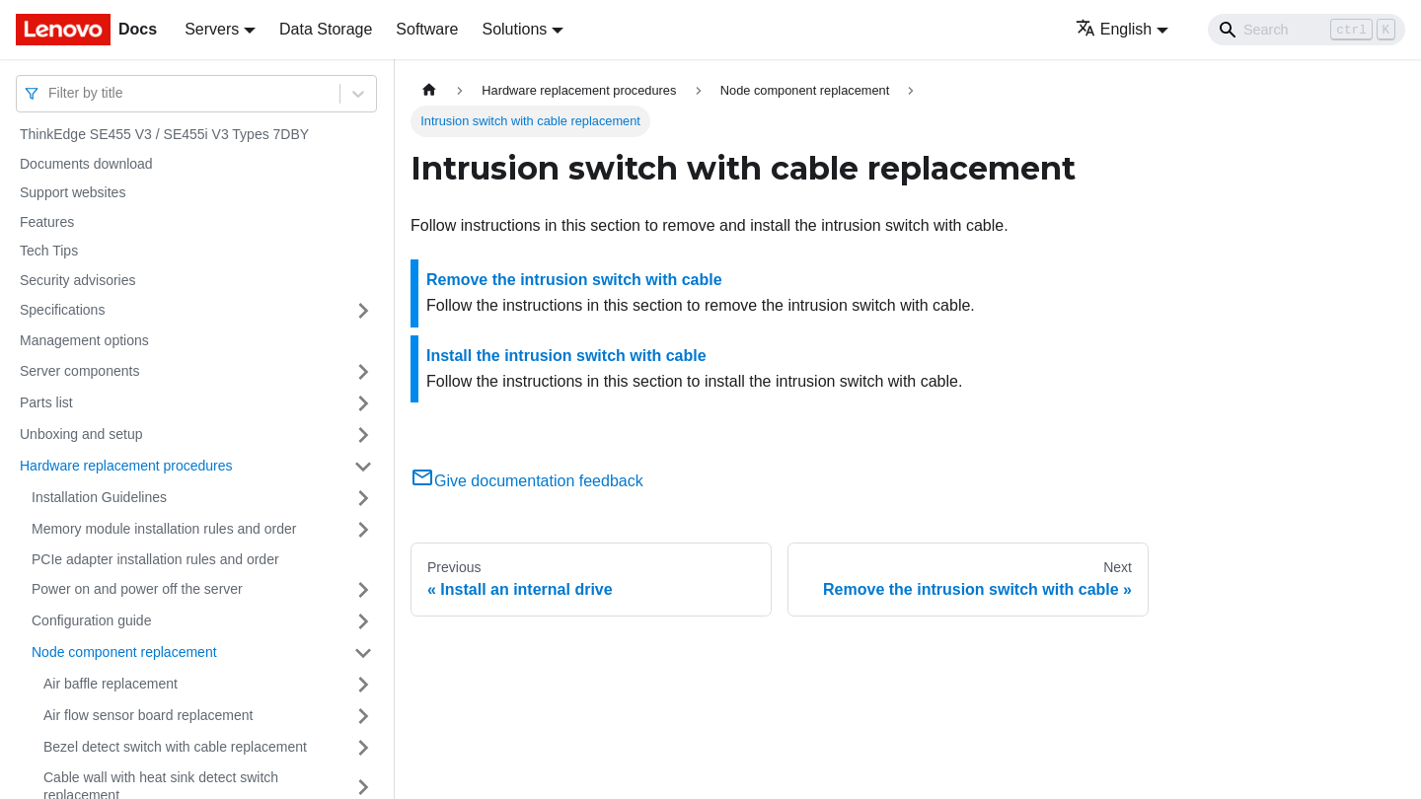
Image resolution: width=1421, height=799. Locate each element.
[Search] (1306, 29)
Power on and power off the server (137, 589)
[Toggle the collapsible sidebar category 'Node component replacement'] (363, 653)
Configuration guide (91, 620)
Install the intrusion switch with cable (566, 355)
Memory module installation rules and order (164, 529)
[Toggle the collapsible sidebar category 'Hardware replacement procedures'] (363, 466)
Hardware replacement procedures (126, 465)
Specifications (62, 310)
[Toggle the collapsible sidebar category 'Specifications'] (363, 311)
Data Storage (325, 29)
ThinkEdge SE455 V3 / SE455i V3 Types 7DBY (164, 134)
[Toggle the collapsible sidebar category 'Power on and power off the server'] (363, 590)
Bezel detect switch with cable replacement (175, 747)
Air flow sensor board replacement (148, 715)
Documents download (86, 164)
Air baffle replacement (110, 683)
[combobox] (50, 93)
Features (47, 222)
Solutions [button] (514, 29)
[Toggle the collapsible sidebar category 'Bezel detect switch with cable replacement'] (363, 747)
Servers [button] (212, 29)
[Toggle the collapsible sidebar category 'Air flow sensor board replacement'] (363, 716)
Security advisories (78, 280)
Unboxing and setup (81, 434)
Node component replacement (124, 652)
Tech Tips (49, 250)
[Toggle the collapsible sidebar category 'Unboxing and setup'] (363, 435)
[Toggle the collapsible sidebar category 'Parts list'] (363, 403)
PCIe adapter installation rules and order (155, 559)
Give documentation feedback (527, 480)
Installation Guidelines (99, 497)
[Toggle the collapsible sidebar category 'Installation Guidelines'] (363, 498)
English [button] (1114, 29)
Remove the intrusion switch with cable (574, 279)
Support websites (72, 192)
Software (427, 29)
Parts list (46, 402)
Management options (84, 340)
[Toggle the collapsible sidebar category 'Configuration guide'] (363, 621)
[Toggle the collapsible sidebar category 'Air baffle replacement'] (363, 684)
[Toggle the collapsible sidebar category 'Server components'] (363, 372)
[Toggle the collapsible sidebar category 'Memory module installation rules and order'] (363, 529)
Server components (79, 371)
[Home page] (429, 90)
